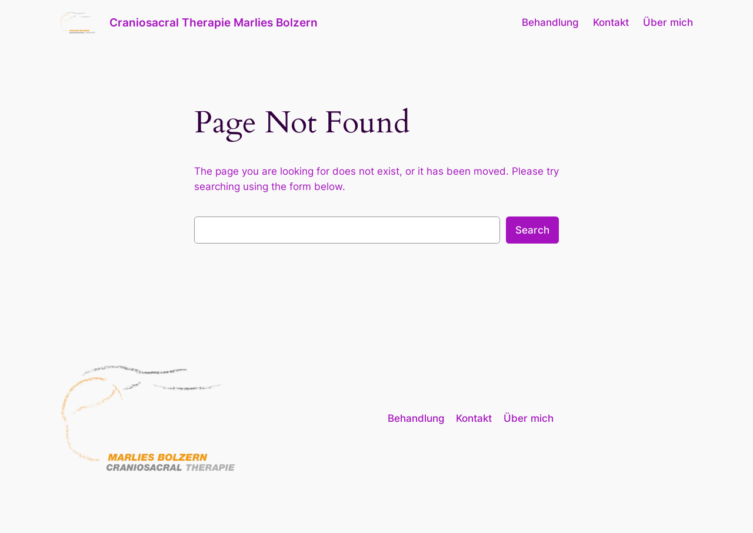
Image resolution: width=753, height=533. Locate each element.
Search (532, 230)
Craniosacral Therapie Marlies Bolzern (213, 22)
